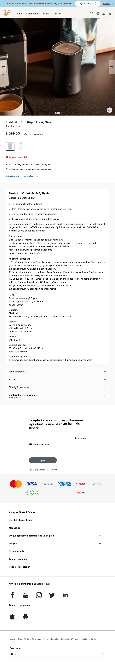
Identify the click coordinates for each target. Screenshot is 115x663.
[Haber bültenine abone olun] (43, 460)
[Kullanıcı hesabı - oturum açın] (103, 15)
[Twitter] (52, 596)
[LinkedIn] (65, 596)
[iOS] (12, 618)
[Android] (25, 618)
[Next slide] (112, 67)
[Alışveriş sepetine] (110, 15)
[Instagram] (38, 596)
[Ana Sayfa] (7, 12)
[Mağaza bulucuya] (97, 15)
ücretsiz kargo (38, 134)
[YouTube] (25, 596)
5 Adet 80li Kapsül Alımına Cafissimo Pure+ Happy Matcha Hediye (39, 4)
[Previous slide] (3, 67)
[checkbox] (10, 146)
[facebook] (12, 596)
